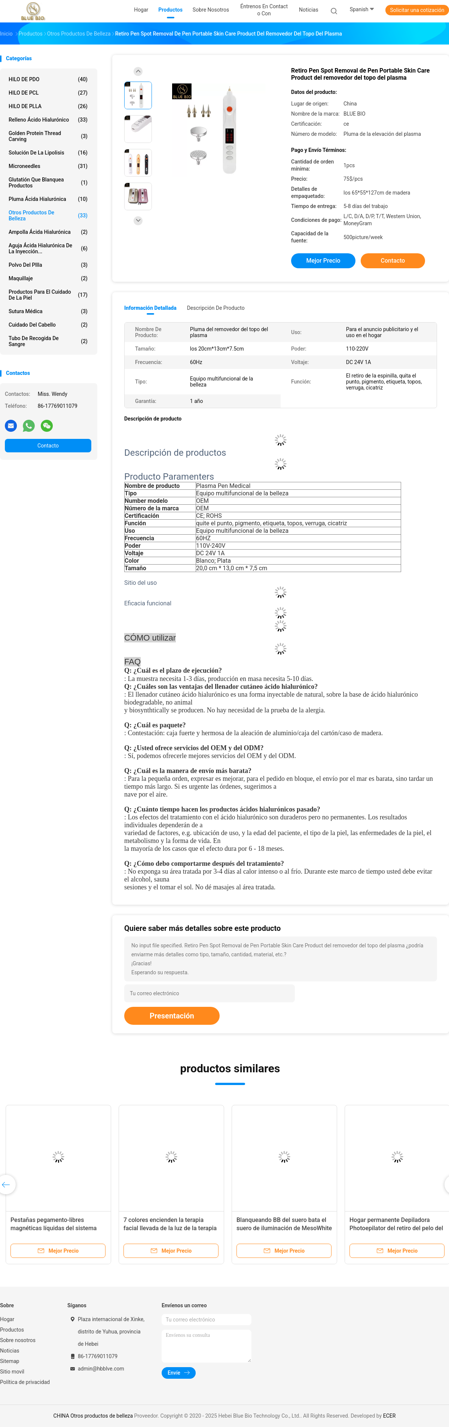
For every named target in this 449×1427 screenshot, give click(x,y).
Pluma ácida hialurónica (48, 199)
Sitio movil (12, 1372)
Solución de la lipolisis (48, 152)
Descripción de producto (216, 308)
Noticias (9, 1351)
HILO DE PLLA (48, 106)
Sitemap (9, 1361)
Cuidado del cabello (48, 325)
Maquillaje (48, 278)
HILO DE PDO (48, 79)
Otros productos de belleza (48, 215)
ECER (389, 1416)
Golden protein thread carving (48, 136)
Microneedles (48, 166)
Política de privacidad (25, 1382)
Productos (12, 1330)
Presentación (172, 1015)
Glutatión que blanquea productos (48, 183)
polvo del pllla (48, 265)
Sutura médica (48, 311)
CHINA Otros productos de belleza (93, 1416)
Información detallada (150, 308)
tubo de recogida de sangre (48, 341)
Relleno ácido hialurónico (48, 119)
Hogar (7, 1319)
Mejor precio (323, 260)
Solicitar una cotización (417, 10)
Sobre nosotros (18, 1340)
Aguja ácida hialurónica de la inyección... (48, 248)
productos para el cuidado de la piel (48, 295)
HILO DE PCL (48, 93)
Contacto (48, 446)
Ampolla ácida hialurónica (48, 232)
